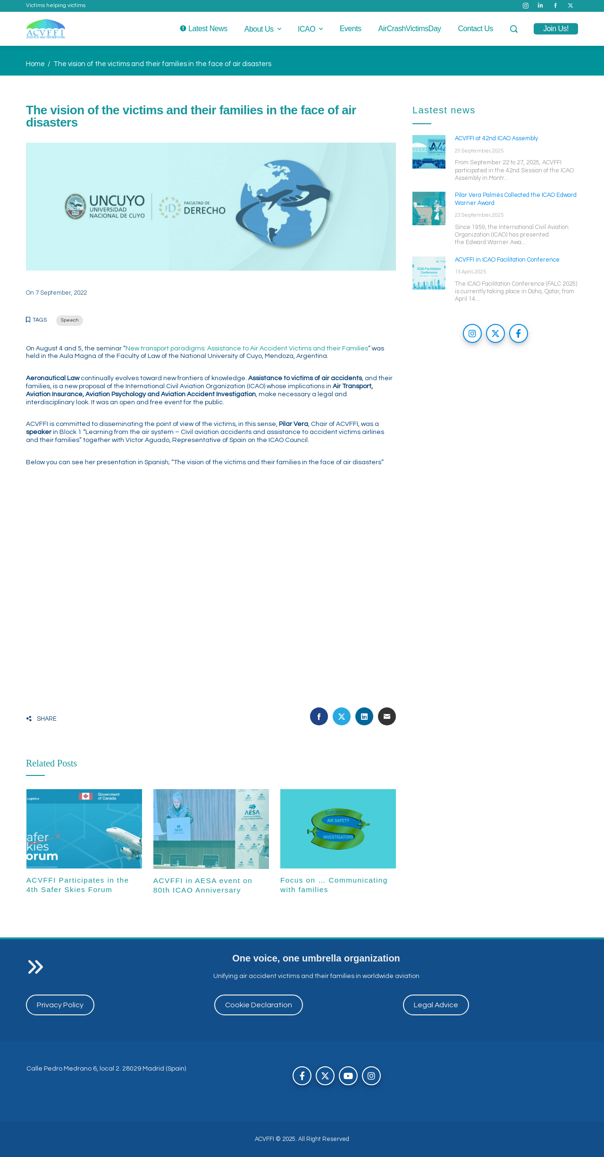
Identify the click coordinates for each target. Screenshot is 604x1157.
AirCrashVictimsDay (409, 29)
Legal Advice (436, 1005)
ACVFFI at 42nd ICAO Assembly (496, 139)
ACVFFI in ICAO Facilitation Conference (507, 260)
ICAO (311, 29)
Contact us (475, 29)
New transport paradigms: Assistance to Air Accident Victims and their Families (247, 348)
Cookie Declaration (258, 1005)
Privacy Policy (60, 1005)
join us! (556, 29)
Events (350, 29)
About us (263, 29)
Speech (69, 320)
